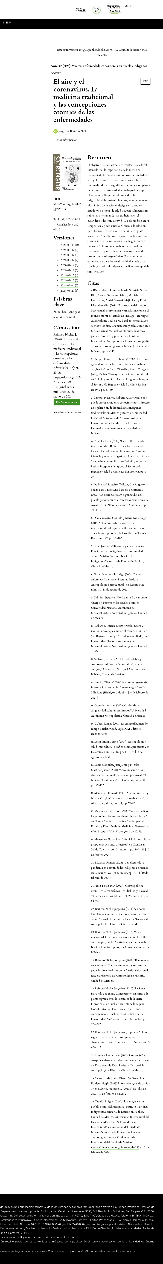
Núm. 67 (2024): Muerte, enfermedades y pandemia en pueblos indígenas (99, 66)
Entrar (128, 5)
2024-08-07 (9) (69, 250)
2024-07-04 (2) (69, 285)
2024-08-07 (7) (69, 260)
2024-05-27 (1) (69, 291)
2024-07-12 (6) (69, 265)
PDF (145, 81)
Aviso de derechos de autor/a (67, 412)
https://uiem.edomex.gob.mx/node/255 (115, 1147)
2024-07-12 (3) (69, 280)
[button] (65, 140)
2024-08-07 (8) (69, 255)
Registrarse (113, 5)
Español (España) (148, 5)
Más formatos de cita (66, 402)
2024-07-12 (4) (69, 275)
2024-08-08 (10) (70, 245)
